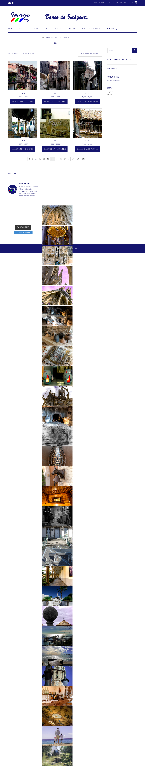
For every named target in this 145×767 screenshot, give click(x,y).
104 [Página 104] (73, 159)
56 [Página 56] (61, 159)
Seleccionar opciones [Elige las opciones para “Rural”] (22, 102)
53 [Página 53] (48, 159)
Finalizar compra (53, 29)
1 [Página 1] (25, 159)
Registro (110, 92)
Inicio (10, 29)
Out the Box (75, 248)
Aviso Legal (23, 29)
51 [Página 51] (40, 159)
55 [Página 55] (56, 159)
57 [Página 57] (65, 159)
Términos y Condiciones (91, 29)
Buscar (112, 29)
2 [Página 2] (29, 159)
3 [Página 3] (32, 159)
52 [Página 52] (44, 159)
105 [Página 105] (78, 159)
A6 (60, 37)
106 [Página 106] (83, 159)
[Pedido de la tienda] (90, 54)
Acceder (110, 94)
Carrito (36, 29)
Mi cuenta (70, 29)
